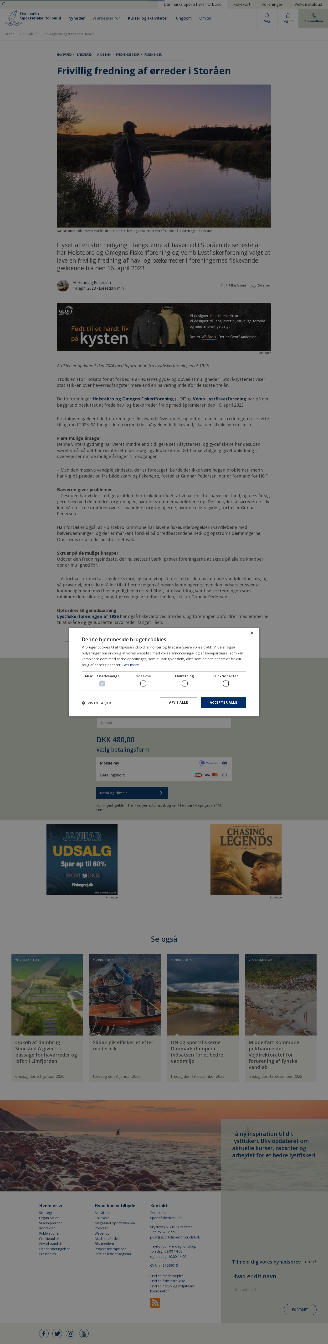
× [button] (251, 633)
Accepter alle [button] (223, 702)
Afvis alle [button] (178, 702)
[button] (96, 703)
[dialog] (164, 672)
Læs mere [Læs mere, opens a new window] (130, 664)
